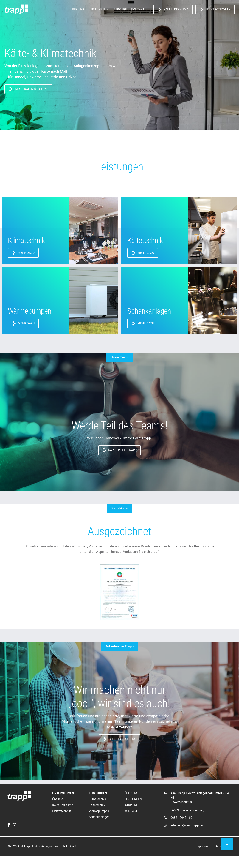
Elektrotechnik (215, 9)
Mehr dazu (23, 253)
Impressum (203, 846)
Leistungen (97, 9)
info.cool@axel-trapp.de (186, 825)
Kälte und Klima (173, 9)
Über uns (77, 9)
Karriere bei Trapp (119, 450)
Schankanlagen (99, 817)
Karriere (120, 9)
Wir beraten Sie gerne (28, 89)
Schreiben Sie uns (119, 739)
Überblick (58, 799)
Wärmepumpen (99, 811)
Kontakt (138, 9)
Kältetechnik (97, 805)
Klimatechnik (97, 799)
